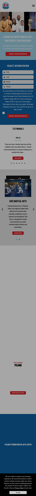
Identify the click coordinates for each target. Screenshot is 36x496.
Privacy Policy (19, 488)
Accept (18, 492)
